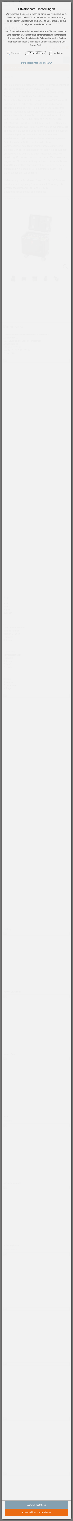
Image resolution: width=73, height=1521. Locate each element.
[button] (37, 63)
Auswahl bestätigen (36, 1505)
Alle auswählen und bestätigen (36, 1512)
